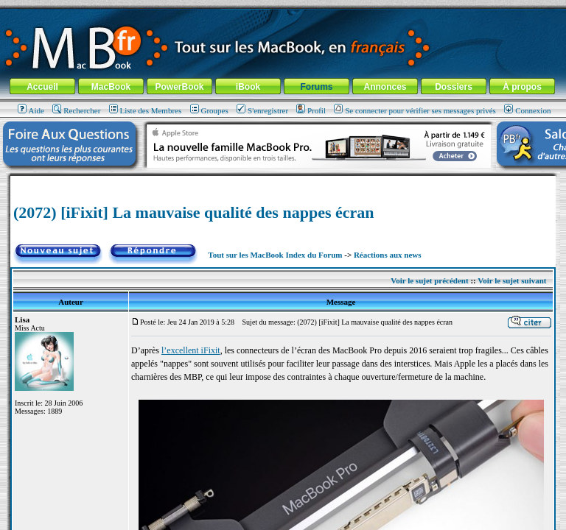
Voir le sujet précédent (429, 280)
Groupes (209, 110)
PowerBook (179, 87)
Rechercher (76, 110)
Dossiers (453, 87)
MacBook (110, 87)
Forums (316, 87)
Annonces (384, 87)
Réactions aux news (388, 254)
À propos (522, 87)
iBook (248, 87)
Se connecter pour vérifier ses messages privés (415, 110)
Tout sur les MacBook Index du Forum (275, 254)
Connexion (527, 110)
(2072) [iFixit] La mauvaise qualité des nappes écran (193, 212)
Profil (311, 110)
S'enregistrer (262, 110)
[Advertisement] (283, 181)
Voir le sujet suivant (512, 280)
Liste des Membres (145, 110)
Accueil (42, 87)
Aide (31, 110)
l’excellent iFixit (190, 350)
